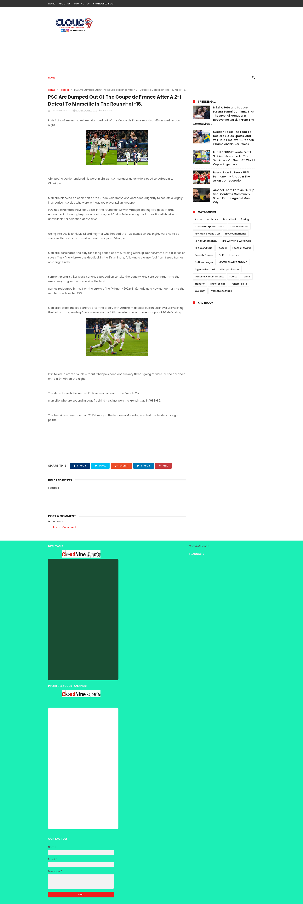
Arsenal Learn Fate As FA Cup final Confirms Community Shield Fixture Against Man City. (233, 196)
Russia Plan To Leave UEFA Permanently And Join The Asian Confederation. (231, 177)
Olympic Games (229, 269)
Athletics (212, 219)
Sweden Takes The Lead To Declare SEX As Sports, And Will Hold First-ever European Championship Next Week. (233, 138)
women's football (221, 291)
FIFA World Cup (203, 248)
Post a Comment (64, 527)
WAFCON (200, 291)
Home (51, 3)
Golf (221, 255)
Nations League (204, 262)
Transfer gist (217, 283)
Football (64, 89)
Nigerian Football (205, 269)
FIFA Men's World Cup (207, 233)
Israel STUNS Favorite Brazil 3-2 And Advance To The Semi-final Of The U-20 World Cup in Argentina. (234, 158)
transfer (200, 283)
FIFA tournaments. (206, 240)
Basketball (229, 219)
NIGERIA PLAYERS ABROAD (233, 262)
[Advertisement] (184, 40)
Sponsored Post (104, 3)
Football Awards (241, 248)
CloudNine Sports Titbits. (210, 226)
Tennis (246, 276)
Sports (233, 276)
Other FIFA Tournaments (209, 276)
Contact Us (82, 3)
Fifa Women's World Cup (236, 240)
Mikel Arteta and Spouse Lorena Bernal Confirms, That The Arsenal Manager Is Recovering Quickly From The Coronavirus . (223, 116)
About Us (65, 3)
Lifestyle (234, 255)
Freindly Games (204, 255)
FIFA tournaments (235, 233)
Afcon (198, 219)
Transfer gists (238, 283)
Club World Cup (239, 226)
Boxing (245, 219)
